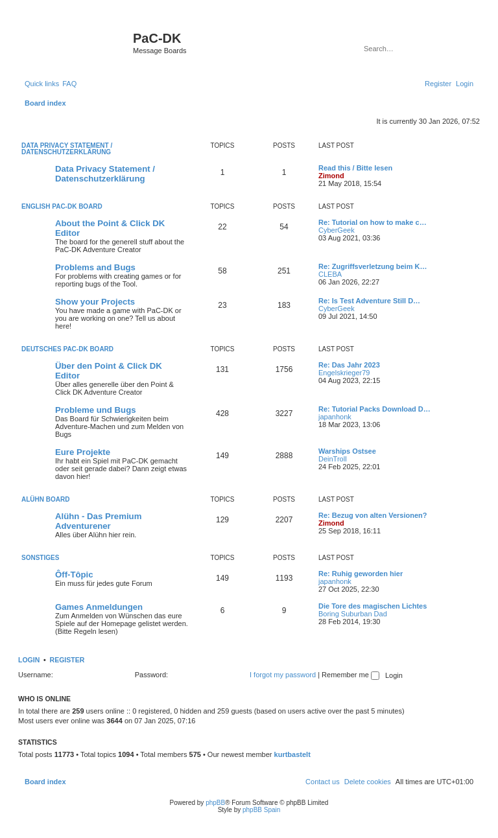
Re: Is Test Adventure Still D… (369, 301)
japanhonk (334, 417)
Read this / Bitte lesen (355, 168)
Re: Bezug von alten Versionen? (372, 515)
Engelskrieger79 (344, 373)
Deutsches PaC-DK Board (67, 349)
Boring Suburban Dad (352, 614)
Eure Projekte (82, 452)
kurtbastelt (292, 754)
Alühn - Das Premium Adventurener (98, 521)
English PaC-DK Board (61, 206)
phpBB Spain (261, 809)
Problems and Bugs (95, 267)
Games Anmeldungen (99, 607)
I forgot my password (283, 675)
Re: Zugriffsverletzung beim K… (372, 266)
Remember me (350, 675)
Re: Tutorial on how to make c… (372, 222)
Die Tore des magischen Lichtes (372, 606)
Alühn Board (45, 499)
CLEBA (330, 274)
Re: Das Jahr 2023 (349, 365)
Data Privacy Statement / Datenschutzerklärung (66, 149)
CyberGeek (336, 230)
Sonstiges (40, 557)
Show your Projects (95, 302)
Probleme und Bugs (95, 410)
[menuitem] (69, 83)
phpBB (215, 802)
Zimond (331, 176)
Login (29, 660)
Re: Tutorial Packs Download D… (374, 409)
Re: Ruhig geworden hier (360, 573)
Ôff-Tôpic (74, 574)
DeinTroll (332, 459)
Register (67, 660)
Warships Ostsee (347, 451)
